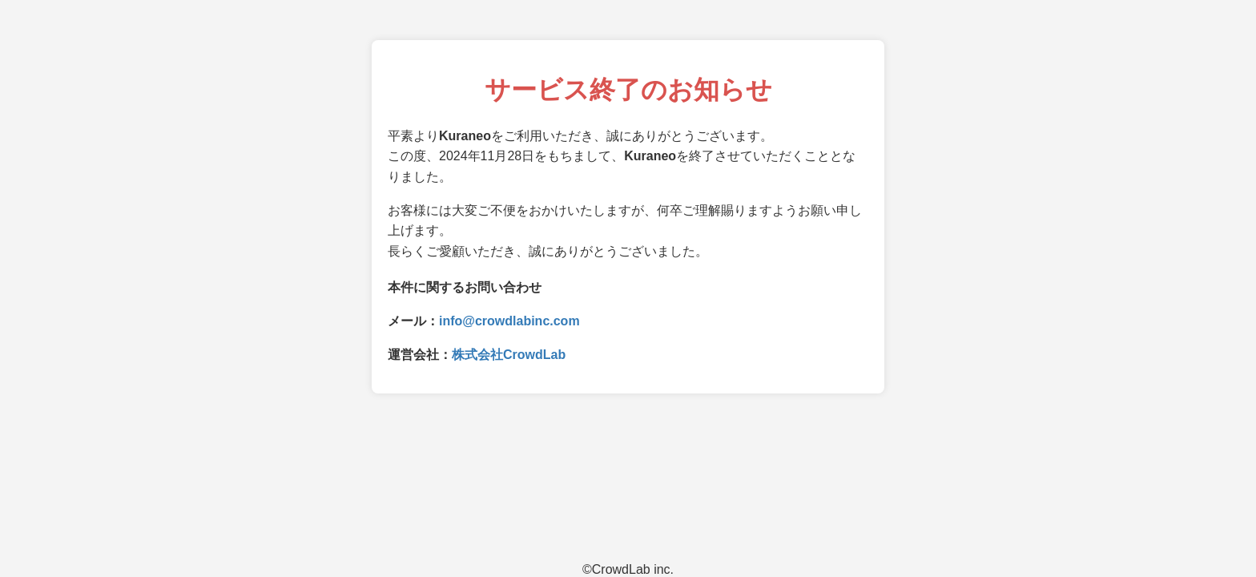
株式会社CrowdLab (509, 354)
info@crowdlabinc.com (509, 321)
